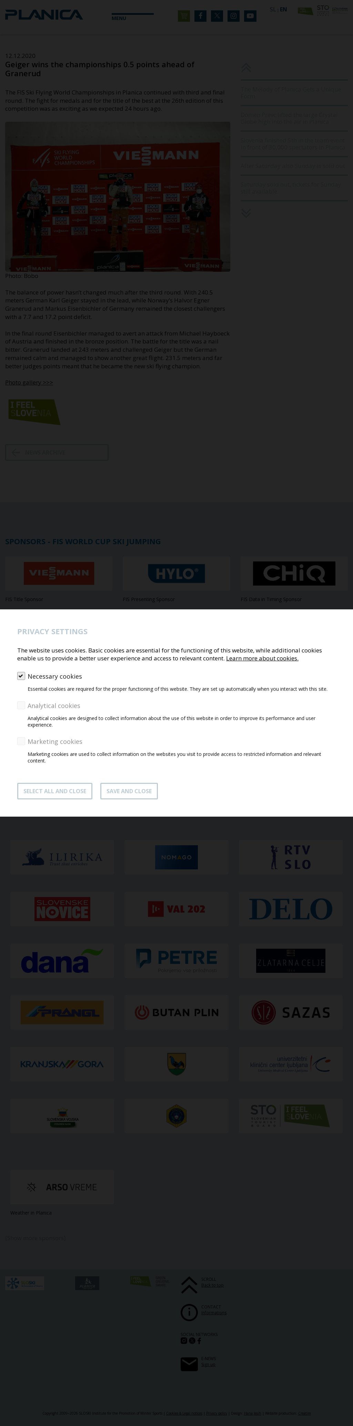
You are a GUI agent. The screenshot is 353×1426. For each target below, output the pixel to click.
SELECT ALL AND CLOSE (54, 791)
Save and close (129, 791)
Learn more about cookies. (262, 658)
